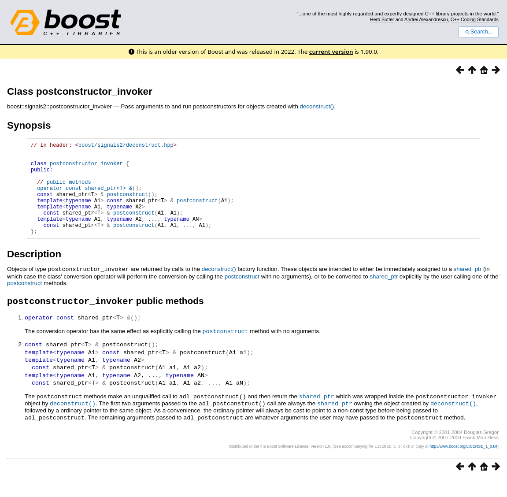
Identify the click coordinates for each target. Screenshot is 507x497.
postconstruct (242, 296)
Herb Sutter (382, 19)
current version (331, 52)
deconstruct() (317, 106)
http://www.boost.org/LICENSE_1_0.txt (463, 464)
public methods (69, 191)
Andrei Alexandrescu (426, 19)
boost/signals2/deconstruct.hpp (126, 146)
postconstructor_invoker (86, 168)
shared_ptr (467, 289)
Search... (478, 32)
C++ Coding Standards (475, 19)
